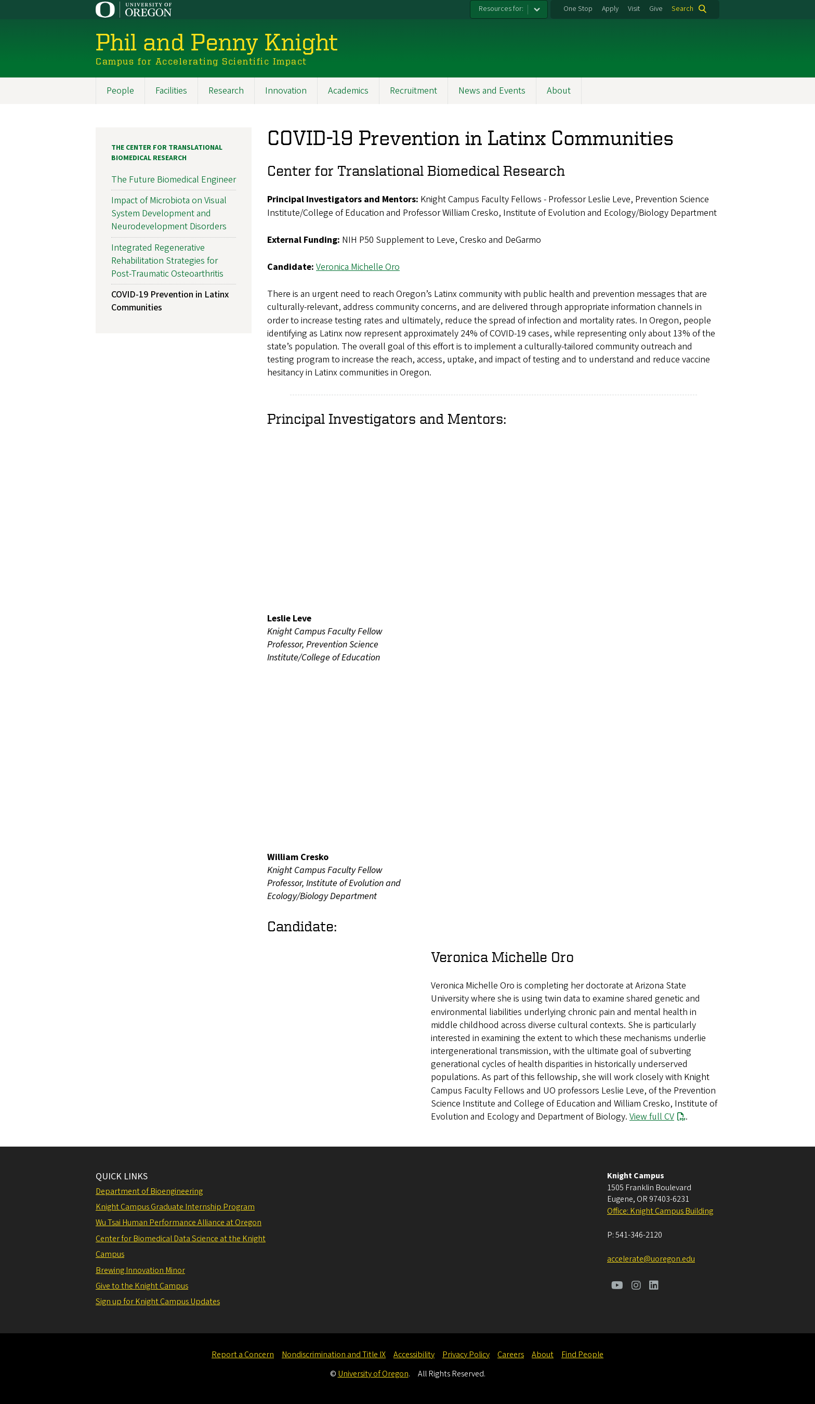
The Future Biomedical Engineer (173, 179)
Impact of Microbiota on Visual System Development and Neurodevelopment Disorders (169, 213)
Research (226, 90)
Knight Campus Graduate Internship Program (175, 1207)
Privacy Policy (466, 1354)
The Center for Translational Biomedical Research (166, 152)
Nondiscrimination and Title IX (334, 1354)
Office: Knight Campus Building (660, 1211)
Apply (610, 9)
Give (656, 9)
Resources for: (501, 9)
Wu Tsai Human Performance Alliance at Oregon (178, 1222)
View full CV (651, 1116)
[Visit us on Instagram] (636, 1286)
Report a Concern (243, 1354)
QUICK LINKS (122, 1176)
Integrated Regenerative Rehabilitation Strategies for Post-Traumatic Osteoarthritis (167, 260)
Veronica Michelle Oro (358, 267)
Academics (348, 90)
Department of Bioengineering (149, 1191)
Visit (634, 9)
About (559, 90)
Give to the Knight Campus (142, 1286)
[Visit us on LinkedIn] (654, 1286)
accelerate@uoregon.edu (651, 1259)
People (120, 90)
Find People (582, 1354)
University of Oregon (373, 1374)
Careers (510, 1354)
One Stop (578, 9)
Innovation (286, 90)
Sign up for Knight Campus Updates (158, 1301)
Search (682, 9)
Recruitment (413, 90)
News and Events (491, 90)
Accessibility (414, 1354)
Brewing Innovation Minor (140, 1270)
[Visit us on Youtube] (617, 1286)
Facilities (171, 90)
